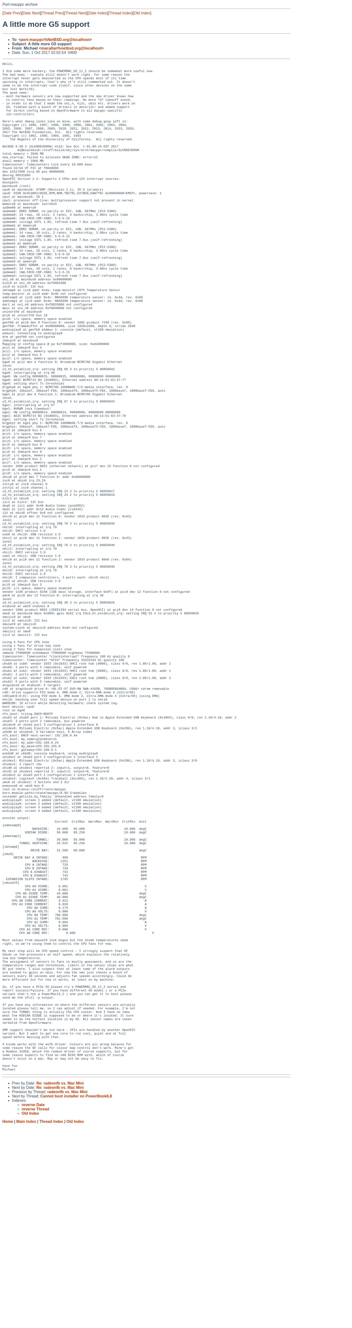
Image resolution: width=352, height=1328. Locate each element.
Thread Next (75, 13)
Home (7, 1323)
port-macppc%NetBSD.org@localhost (55, 40)
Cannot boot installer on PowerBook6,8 (76, 1298)
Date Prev (11, 13)
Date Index (97, 13)
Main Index (26, 1323)
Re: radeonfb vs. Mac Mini (60, 1285)
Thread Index (120, 13)
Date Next (31, 13)
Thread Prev (52, 13)
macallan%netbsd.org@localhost (71, 48)
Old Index (142, 13)
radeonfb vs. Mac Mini (67, 1294)
